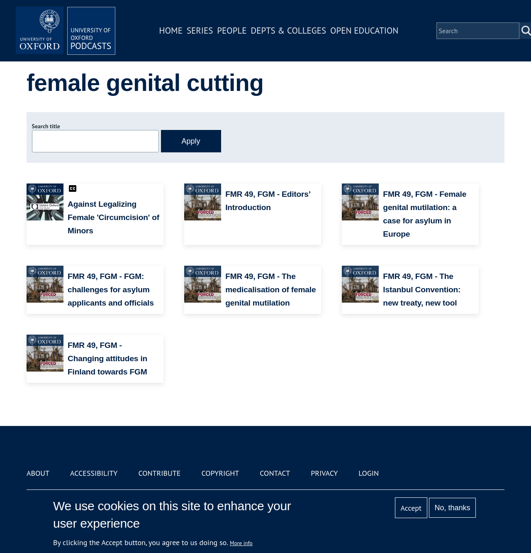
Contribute (159, 473)
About (38, 473)
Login (368, 473)
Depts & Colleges (288, 30)
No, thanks (452, 508)
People (231, 30)
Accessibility (93, 473)
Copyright (220, 473)
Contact (275, 473)
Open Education (364, 30)
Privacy (324, 473)
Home (171, 30)
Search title (46, 126)
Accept (410, 508)
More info (241, 543)
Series (200, 30)
